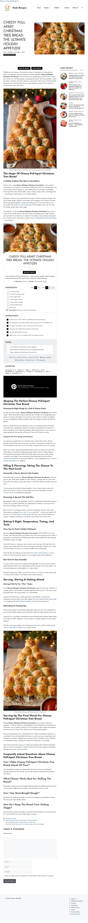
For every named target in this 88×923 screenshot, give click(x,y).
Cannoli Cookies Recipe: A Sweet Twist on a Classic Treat (20, 822)
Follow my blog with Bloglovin (9, 1)
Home (39, 8)
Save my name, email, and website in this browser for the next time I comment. (29, 876)
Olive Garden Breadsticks (23, 601)
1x (46, 288)
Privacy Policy (75, 912)
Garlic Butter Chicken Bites (38, 553)
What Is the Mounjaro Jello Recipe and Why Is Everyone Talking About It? (76, 106)
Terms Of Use (75, 914)
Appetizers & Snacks (9, 55)
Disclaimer (74, 905)
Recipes (48, 7)
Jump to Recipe (24, 68)
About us (75, 8)
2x (50, 288)
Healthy (58, 7)
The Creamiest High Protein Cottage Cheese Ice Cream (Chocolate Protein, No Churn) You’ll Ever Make (76, 97)
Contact (67, 8)
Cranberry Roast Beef (10, 458)
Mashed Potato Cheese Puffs (47, 599)
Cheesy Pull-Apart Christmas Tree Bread (15, 820)
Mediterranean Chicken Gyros (21, 514)
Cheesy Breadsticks (15, 555)
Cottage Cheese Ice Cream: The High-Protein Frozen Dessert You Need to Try (76, 76)
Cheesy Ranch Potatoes (12, 575)
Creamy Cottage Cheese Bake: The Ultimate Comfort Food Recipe (76, 115)
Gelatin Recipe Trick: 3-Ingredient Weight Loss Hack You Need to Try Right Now (75, 87)
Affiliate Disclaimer (77, 901)
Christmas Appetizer (32, 820)
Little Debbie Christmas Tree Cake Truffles (23, 205)
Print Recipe (37, 68)
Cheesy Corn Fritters (37, 572)
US (35, 288)
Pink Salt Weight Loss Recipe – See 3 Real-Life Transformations (76, 124)
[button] (82, 7)
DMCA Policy (75, 907)
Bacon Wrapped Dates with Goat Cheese (43, 218)
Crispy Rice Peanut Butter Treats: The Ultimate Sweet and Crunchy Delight (24, 824)
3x (53, 288)
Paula (4, 52)
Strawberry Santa (29, 432)
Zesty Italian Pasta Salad (43, 517)
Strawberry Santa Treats (35, 747)
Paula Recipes (19, 7)
